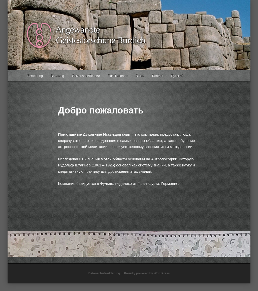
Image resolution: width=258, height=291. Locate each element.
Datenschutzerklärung (104, 273)
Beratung (57, 76)
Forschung (35, 76)
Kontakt (157, 76)
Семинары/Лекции (86, 76)
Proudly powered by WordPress (147, 273)
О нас (140, 76)
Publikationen (117, 76)
